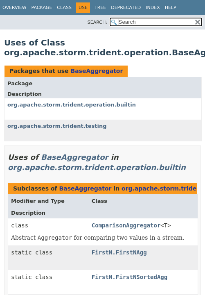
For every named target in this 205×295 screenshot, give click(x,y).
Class (64, 7)
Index (153, 7)
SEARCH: (97, 22)
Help (170, 7)
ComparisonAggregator (126, 225)
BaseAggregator (96, 71)
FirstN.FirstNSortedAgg (129, 277)
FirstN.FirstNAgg (119, 252)
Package (42, 7)
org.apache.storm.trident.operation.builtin (71, 105)
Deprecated (126, 7)
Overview (14, 7)
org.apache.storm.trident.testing (57, 126)
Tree (100, 7)
